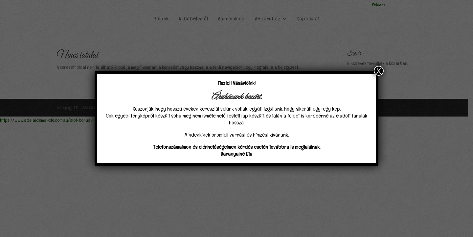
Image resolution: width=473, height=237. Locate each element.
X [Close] (378, 71)
